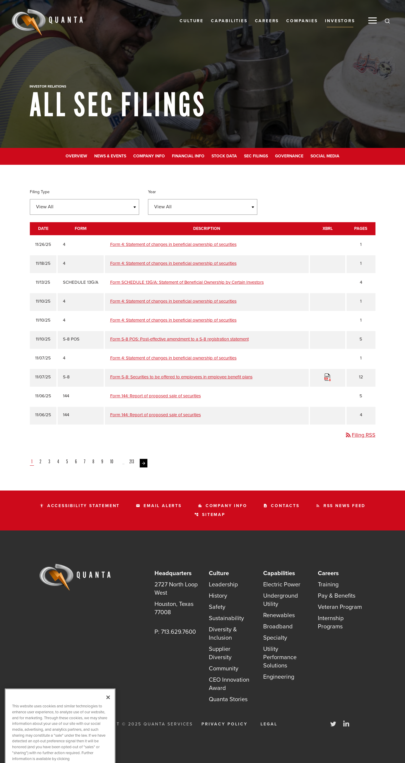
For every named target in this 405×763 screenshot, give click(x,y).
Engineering (278, 676)
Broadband (278, 626)
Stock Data (224, 156)
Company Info (149, 156)
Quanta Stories (228, 699)
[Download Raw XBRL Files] (327, 377)
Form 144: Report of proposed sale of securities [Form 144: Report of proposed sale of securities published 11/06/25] (155, 396)
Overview (76, 156)
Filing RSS (360, 435)
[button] (372, 20)
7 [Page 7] (85, 462)
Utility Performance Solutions (280, 657)
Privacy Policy (224, 724)
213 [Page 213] (132, 462)
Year (152, 192)
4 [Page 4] (59, 462)
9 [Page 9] (103, 462)
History (218, 595)
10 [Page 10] (112, 462)
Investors (340, 21)
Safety (217, 606)
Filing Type (40, 192)
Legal (269, 724)
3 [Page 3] (50, 462)
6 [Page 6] (76, 462)
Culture (192, 21)
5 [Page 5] (67, 462)
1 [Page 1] (32, 462)
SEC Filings (256, 156)
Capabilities (229, 21)
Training (328, 584)
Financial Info (188, 156)
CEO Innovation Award (229, 683)
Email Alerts (159, 506)
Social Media (324, 156)
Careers (267, 21)
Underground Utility (280, 599)
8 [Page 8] (94, 462)
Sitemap (209, 515)
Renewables (279, 615)
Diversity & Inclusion (223, 633)
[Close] (108, 707)
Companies (302, 21)
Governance (289, 156)
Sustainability (226, 618)
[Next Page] (143, 463)
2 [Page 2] (41, 462)
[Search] (387, 20)
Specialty (275, 637)
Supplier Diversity (220, 653)
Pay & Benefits (336, 595)
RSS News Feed (340, 506)
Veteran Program (340, 606)
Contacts (281, 506)
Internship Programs (331, 622)
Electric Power (281, 584)
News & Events (110, 156)
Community (223, 668)
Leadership (223, 584)
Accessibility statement (80, 506)
